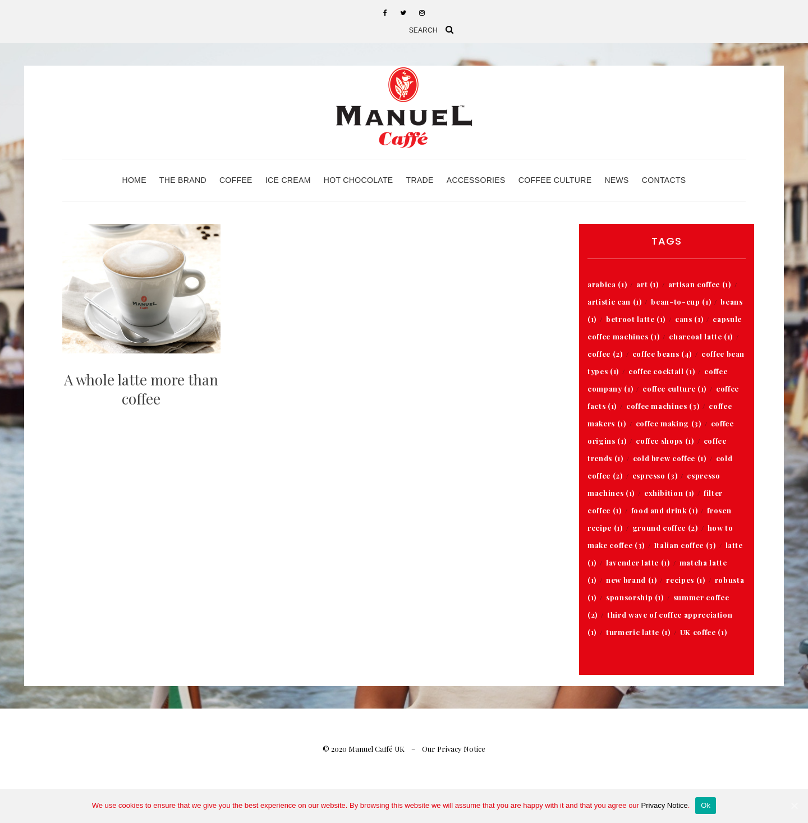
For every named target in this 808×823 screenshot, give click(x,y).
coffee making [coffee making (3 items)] (668, 423)
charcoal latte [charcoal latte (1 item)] (701, 336)
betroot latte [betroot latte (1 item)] (635, 319)
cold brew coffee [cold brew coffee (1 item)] (669, 458)
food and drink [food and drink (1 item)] (664, 510)
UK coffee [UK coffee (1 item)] (703, 632)
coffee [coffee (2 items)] (605, 353)
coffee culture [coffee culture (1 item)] (674, 388)
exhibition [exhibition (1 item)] (669, 493)
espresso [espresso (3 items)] (655, 475)
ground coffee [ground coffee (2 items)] (665, 527)
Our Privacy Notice (453, 748)
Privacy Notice (664, 805)
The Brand (182, 180)
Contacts (664, 180)
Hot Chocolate (358, 180)
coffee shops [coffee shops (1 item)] (665, 440)
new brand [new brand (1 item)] (631, 580)
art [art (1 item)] (647, 284)
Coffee (235, 180)
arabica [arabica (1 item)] (607, 284)
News (616, 180)
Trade (420, 180)
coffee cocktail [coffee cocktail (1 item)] (661, 371)
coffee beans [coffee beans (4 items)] (662, 353)
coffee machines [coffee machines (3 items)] (662, 406)
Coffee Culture (555, 180)
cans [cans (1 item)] (689, 319)
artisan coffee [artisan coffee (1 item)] (699, 284)
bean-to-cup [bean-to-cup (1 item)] (681, 301)
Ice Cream (288, 180)
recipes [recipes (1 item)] (685, 580)
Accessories (476, 180)
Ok (705, 805)
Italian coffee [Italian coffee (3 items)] (685, 545)
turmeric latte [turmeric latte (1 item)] (638, 632)
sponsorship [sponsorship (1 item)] (635, 597)
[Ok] (794, 805)
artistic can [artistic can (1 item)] (614, 301)
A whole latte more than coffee (141, 389)
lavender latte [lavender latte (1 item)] (638, 562)
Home (134, 180)
